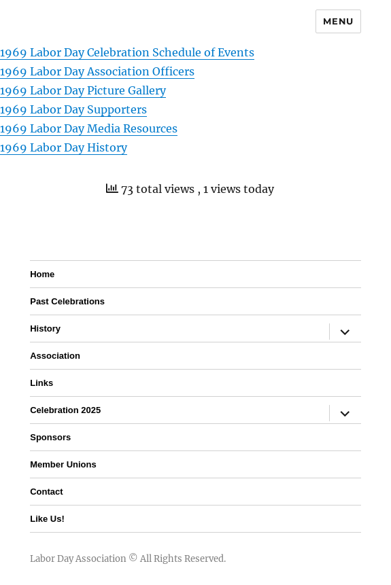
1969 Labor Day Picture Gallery (83, 90)
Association (55, 356)
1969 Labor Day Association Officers (97, 71)
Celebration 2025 (65, 410)
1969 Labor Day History (63, 147)
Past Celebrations (67, 301)
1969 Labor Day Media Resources (88, 128)
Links (41, 383)
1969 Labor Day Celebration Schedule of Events (127, 52)
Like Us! (47, 519)
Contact (46, 491)
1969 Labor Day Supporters (73, 109)
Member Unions (63, 464)
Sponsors (50, 437)
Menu (338, 21)
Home (42, 274)
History (45, 328)
